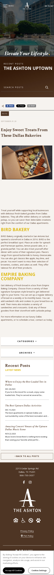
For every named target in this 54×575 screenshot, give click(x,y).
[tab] (27, 341)
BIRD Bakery (7, 236)
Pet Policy (27, 535)
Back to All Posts (27, 456)
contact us (41, 319)
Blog (4, 114)
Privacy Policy (27, 530)
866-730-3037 (49, 6)
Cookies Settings (39, 570)
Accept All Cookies (13, 570)
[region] (27, 562)
